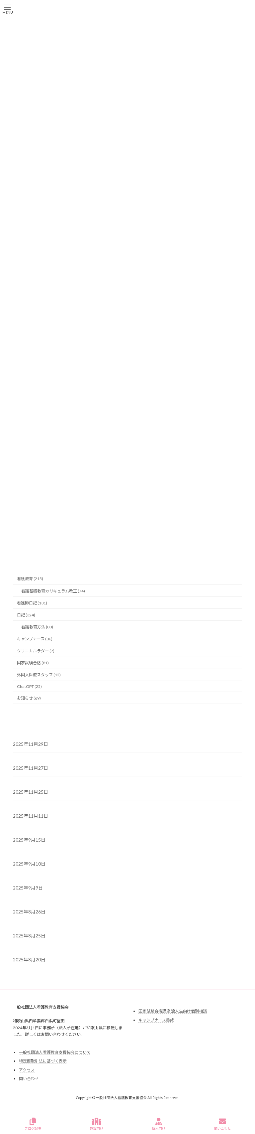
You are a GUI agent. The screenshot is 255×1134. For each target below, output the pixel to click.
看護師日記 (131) (32, 602)
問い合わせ (29, 1078)
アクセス (27, 1069)
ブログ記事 (33, 1124)
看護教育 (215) (30, 578)
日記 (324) (26, 614)
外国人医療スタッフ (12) (39, 675)
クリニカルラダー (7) (35, 650)
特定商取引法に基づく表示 (43, 1060)
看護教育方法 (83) (37, 626)
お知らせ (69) (29, 698)
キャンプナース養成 (156, 1020)
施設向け (96, 1124)
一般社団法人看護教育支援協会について (55, 1052)
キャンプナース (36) (34, 638)
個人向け (158, 1124)
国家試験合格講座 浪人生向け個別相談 (172, 1011)
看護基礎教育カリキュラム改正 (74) (53, 590)
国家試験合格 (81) (33, 663)
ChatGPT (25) (29, 686)
